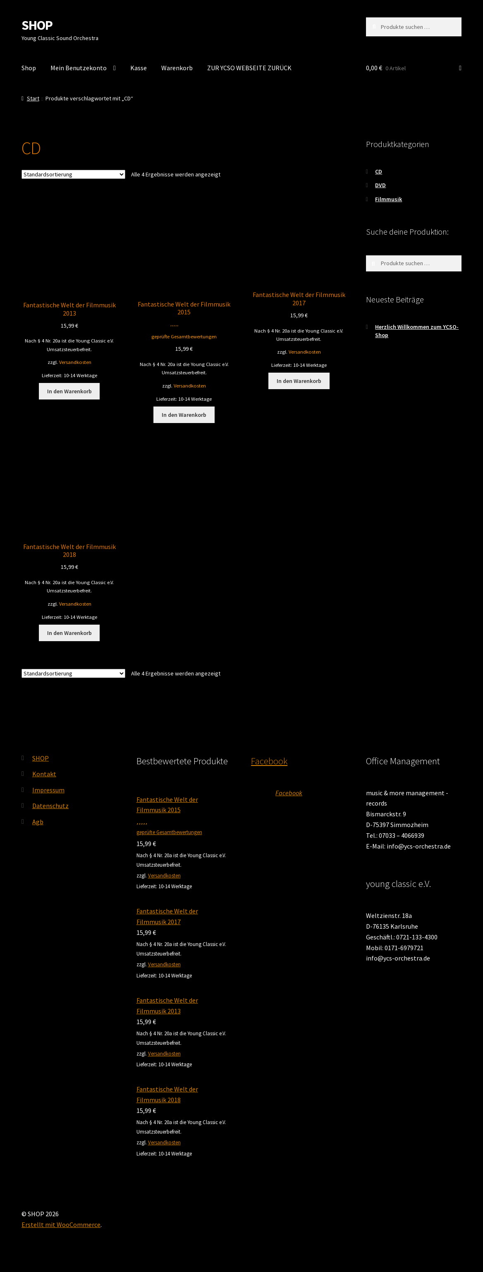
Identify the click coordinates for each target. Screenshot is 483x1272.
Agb (37, 822)
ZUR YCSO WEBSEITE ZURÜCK (249, 68)
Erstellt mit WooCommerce (61, 1224)
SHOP (37, 25)
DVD (380, 185)
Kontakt (44, 774)
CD (378, 171)
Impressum (48, 790)
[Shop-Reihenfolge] (73, 174)
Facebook (269, 761)
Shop (29, 68)
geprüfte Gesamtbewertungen (184, 336)
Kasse (138, 68)
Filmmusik (388, 199)
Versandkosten (75, 362)
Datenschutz (50, 805)
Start (33, 98)
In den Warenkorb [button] (69, 391)
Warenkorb (177, 68)
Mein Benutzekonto (78, 68)
